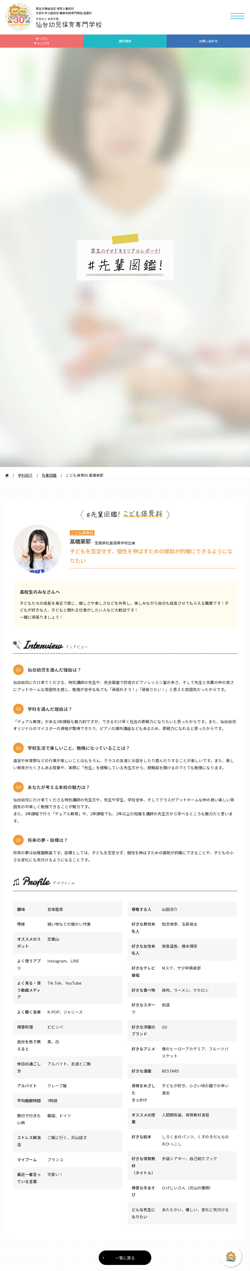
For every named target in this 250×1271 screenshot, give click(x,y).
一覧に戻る (119, 1257)
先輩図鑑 (49, 475)
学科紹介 (25, 475)
